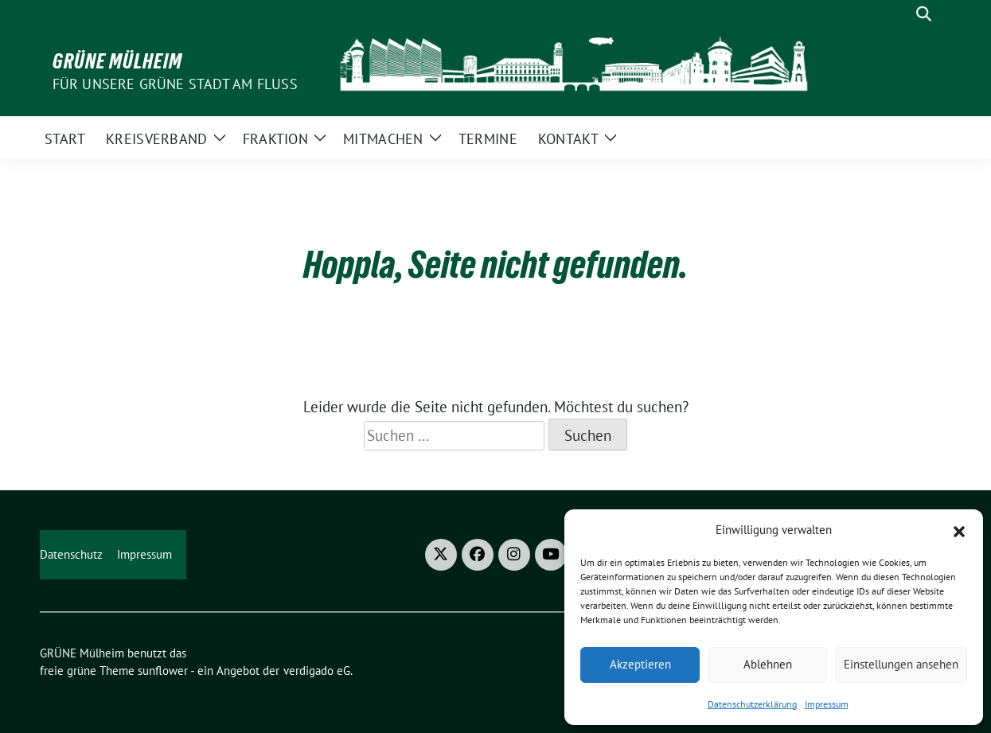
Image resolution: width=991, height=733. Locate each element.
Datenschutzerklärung (752, 704)
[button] (959, 530)
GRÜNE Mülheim (117, 61)
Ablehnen (767, 664)
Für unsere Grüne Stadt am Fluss (175, 84)
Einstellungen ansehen (901, 664)
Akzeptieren (640, 664)
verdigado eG (316, 670)
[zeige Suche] (923, 14)
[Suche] (901, 14)
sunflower (163, 670)
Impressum (827, 704)
